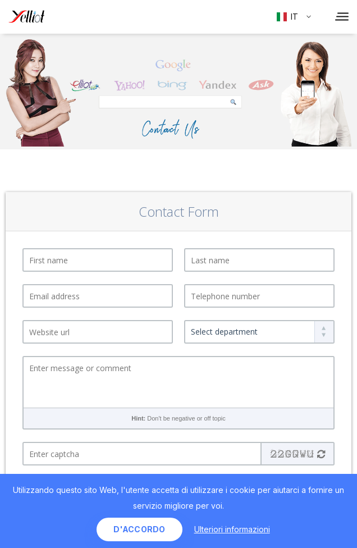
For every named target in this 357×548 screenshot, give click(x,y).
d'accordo (139, 529)
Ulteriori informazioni (232, 529)
